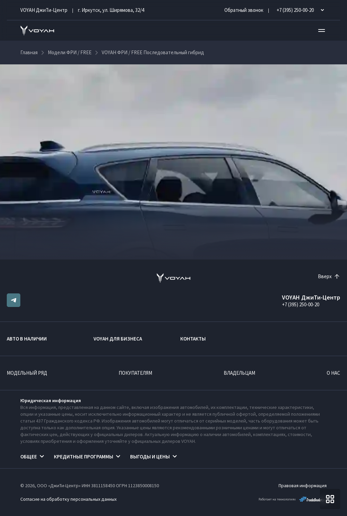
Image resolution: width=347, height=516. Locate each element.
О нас (333, 373)
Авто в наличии (27, 338)
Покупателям (135, 373)
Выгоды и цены (150, 456)
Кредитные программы (83, 456)
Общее (28, 456)
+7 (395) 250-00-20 (300, 304)
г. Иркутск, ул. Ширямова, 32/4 (111, 10)
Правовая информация (303, 485)
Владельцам (239, 373)
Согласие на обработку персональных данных (68, 499)
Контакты (193, 338)
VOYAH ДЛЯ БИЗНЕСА (118, 338)
